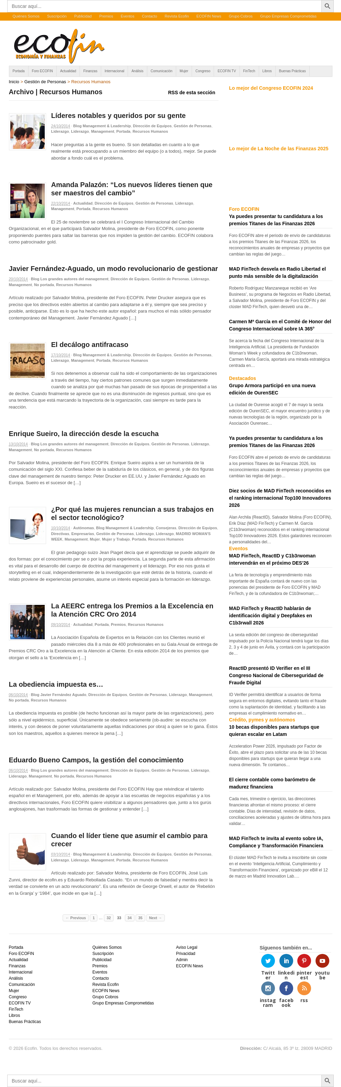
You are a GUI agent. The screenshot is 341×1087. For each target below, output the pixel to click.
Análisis (137, 71)
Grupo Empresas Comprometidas (288, 16)
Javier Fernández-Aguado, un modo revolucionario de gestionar (113, 268)
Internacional (114, 71)
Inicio (14, 81)
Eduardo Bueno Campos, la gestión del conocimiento (96, 760)
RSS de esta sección (191, 92)
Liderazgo (60, 131)
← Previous (75, 918)
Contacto (149, 16)
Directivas (60, 534)
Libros (267, 71)
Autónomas (83, 528)
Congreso (202, 71)
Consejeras (166, 528)
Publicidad (83, 16)
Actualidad (68, 71)
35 (140, 918)
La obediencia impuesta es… (56, 684)
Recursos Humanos (150, 131)
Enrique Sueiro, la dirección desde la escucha (84, 433)
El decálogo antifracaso (90, 344)
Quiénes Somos (26, 16)
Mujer (184, 71)
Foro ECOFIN (42, 71)
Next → (155, 918)
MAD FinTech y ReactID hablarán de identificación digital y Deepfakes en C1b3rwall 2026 (270, 616)
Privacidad (185, 953)
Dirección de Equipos (152, 126)
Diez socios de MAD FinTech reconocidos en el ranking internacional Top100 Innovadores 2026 (280, 498)
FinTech (249, 71)
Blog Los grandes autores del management (70, 279)
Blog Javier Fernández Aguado (58, 695)
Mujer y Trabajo (116, 539)
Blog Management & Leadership (102, 126)
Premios (106, 16)
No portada (44, 285)
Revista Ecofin (177, 16)
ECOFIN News (208, 16)
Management (102, 131)
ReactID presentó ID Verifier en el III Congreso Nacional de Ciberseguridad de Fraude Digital (276, 675)
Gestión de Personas (45, 81)
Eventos (128, 16)
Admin (182, 959)
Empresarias (82, 534)
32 (109, 918)
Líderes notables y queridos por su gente (118, 115)
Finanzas (90, 71)
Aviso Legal (186, 947)
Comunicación (161, 71)
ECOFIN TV (226, 71)
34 (130, 918)
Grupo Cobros (241, 16)
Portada (19, 71)
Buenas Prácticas (292, 71)
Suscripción (57, 16)
